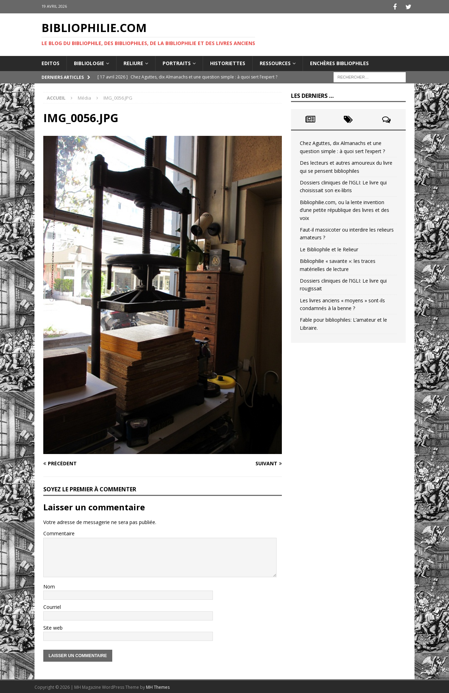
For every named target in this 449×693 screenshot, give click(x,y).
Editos (50, 62)
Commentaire (59, 532)
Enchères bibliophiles (339, 62)
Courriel (52, 606)
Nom (49, 585)
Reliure (133, 62)
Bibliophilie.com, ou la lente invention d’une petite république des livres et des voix (344, 209)
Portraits (177, 62)
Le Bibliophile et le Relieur (329, 248)
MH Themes (158, 686)
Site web (53, 626)
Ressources (275, 62)
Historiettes (227, 62)
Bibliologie (89, 62)
